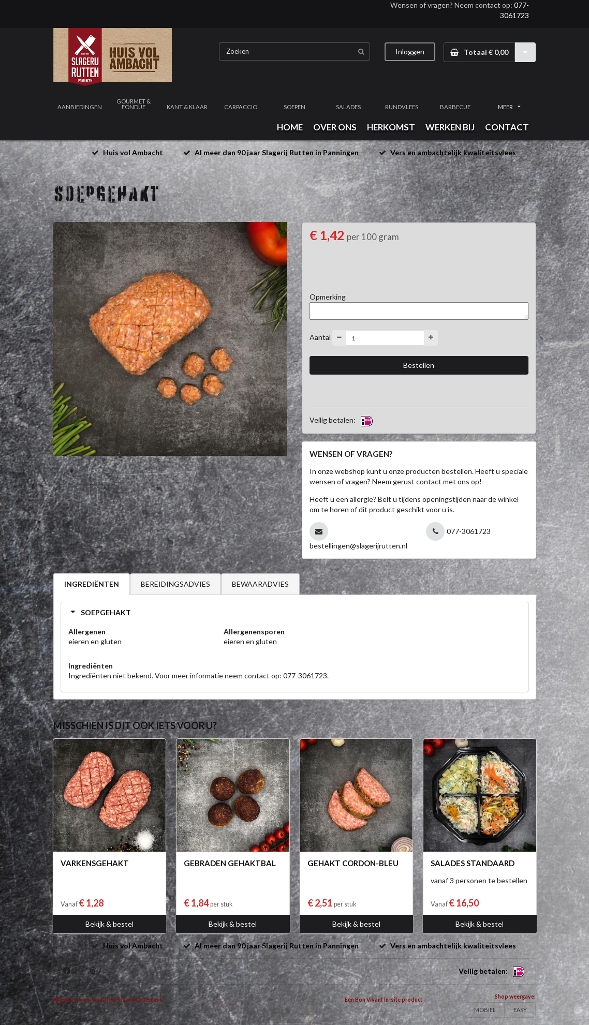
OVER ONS (335, 127)
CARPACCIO (240, 106)
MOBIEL (485, 1009)
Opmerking (328, 296)
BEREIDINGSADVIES (175, 584)
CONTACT (507, 127)
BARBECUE (455, 106)
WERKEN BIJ (450, 127)
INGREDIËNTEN (91, 584)
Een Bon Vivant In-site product (383, 1000)
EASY (520, 1009)
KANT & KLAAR (187, 106)
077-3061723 (469, 531)
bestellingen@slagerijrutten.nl (358, 545)
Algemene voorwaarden (83, 1000)
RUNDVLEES (401, 106)
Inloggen (409, 51)
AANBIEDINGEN (79, 106)
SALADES (348, 106)
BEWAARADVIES (260, 584)
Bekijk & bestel (109, 923)
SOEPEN (294, 106)
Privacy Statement (138, 1000)
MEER (509, 106)
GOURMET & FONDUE (133, 104)
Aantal (320, 337)
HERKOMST (391, 127)
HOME (290, 127)
